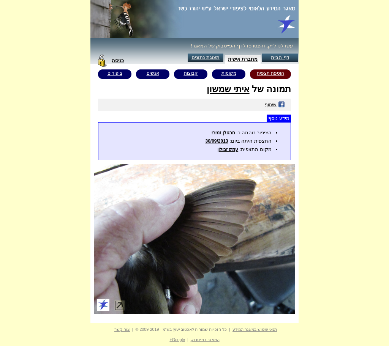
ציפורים (115, 73)
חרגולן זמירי (223, 132)
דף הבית (280, 57)
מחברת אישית (243, 59)
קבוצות (191, 73)
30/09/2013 (216, 141)
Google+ (177, 339)
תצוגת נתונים (205, 57)
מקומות (228, 73)
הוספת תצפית (270, 73)
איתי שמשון (228, 89)
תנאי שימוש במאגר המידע (254, 329)
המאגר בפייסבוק (205, 339)
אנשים (153, 73)
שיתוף (275, 104)
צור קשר (122, 329)
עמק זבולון (227, 149)
